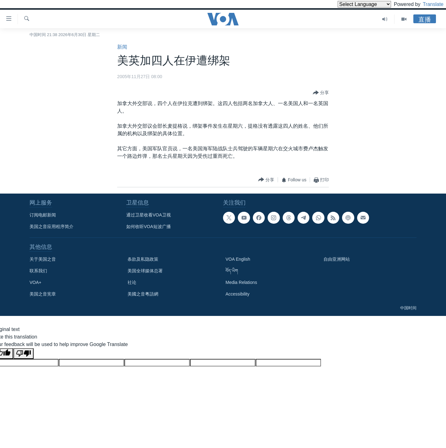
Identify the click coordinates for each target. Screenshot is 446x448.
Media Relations (241, 282)
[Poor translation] (24, 353)
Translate (427, 4)
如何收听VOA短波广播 (148, 226)
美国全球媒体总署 (145, 270)
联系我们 (38, 270)
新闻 (122, 47)
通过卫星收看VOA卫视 (148, 214)
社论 (132, 282)
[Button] (321, 93)
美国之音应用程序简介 (51, 226)
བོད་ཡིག (232, 270)
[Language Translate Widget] (353, 4)
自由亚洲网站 (337, 259)
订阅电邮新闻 (43, 214)
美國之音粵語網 (143, 293)
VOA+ (35, 282)
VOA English (238, 259)
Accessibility (237, 293)
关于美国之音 (43, 259)
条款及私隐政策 (143, 259)
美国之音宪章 (43, 293)
